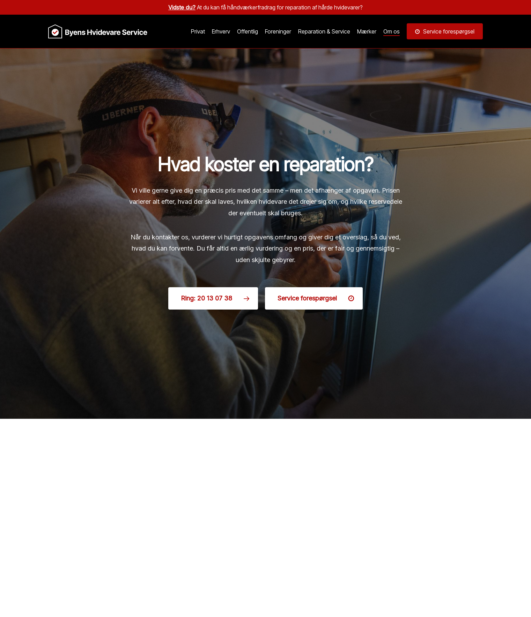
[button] (213, 298)
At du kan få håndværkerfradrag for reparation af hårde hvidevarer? (265, 7)
